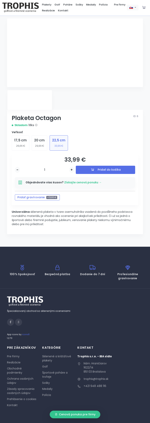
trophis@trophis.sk (96, 379)
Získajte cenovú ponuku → (83, 182)
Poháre (67, 4)
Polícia (103, 4)
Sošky (79, 4)
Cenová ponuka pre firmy (75, 414)
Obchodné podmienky (14, 371)
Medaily (91, 4)
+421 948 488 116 (95, 386)
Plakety (46, 4)
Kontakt (63, 10)
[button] (132, 8)
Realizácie (48, 10)
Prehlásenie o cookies (21, 399)
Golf (57, 4)
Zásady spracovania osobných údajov (20, 391)
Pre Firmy (119, 4)
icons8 (25, 334)
